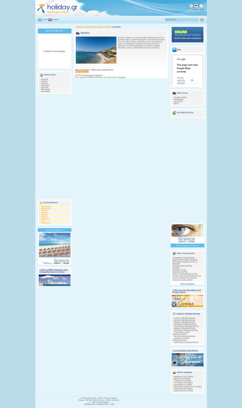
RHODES (45, 219)
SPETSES (45, 85)
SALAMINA (45, 91)
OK (191, 80)
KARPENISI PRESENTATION (186, 342)
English (56, 19)
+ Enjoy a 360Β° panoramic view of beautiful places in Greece (53, 271)
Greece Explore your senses (187, 245)
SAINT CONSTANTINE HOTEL (185, 274)
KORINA (175, 268)
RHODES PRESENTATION (185, 324)
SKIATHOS (45, 223)
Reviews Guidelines (94, 75)
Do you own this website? (181, 80)
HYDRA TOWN (180, 97)
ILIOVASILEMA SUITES (182, 266)
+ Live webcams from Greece (185, 350)
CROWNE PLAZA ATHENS (183, 258)
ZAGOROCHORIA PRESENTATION (180, 339)
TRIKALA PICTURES (182, 381)
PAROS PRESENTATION (184, 322)
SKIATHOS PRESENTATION (186, 330)
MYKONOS (45, 209)
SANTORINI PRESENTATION (186, 326)
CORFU (44, 211)
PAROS (44, 213)
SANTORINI (46, 207)
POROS (44, 83)
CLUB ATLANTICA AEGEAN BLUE (186, 276)
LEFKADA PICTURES (183, 385)
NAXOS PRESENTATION (184, 320)
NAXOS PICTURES (182, 379)
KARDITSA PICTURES (183, 391)
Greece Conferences (54, 230)
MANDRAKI (179, 99)
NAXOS (44, 215)
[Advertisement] (54, 147)
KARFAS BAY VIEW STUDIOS (185, 260)
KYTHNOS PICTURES (183, 383)
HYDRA (44, 81)
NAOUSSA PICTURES (183, 389)
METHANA (45, 89)
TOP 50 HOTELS (187, 284)
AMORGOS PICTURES (183, 377)
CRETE (44, 217)
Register (121, 77)
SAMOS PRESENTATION (184, 328)
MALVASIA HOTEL (180, 272)
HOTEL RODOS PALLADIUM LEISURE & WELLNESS (184, 279)
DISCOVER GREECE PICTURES (188, 387)
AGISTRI (44, 87)
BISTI (176, 104)
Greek (45, 19)
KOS (43, 221)
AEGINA (44, 79)
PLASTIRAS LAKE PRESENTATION (180, 333)
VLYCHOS (178, 101)
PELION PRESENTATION (184, 336)
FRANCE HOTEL (179, 270)
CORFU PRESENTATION (184, 318)
